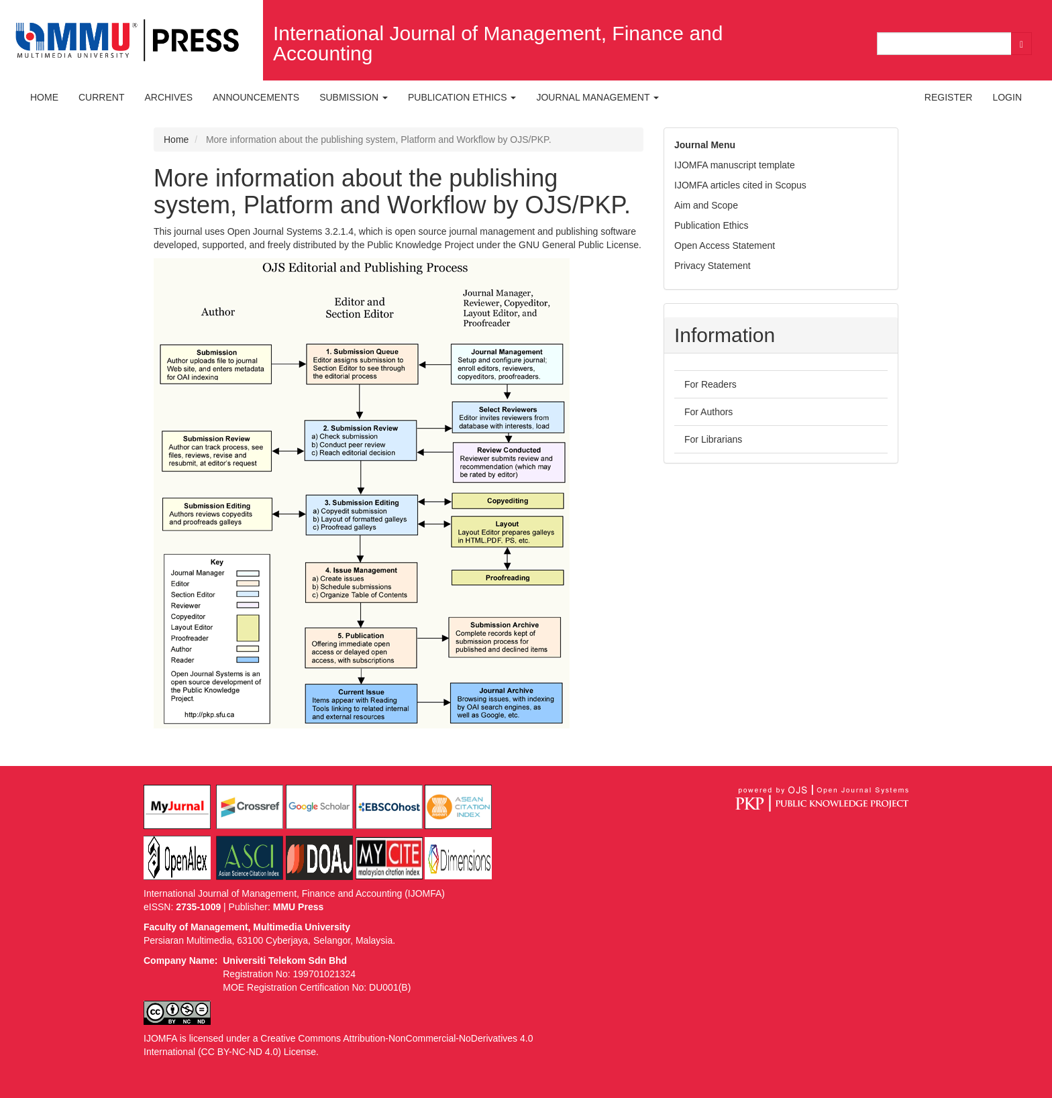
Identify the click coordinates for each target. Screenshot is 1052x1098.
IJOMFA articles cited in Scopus (740, 185)
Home (44, 97)
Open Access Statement (724, 245)
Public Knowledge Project (420, 244)
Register (949, 97)
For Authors (708, 411)
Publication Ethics (711, 225)
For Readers (710, 384)
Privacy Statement (712, 265)
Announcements (256, 97)
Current (101, 97)
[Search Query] (944, 43)
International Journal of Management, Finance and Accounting (498, 43)
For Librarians (713, 439)
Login (1007, 97)
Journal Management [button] (597, 97)
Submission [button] (353, 97)
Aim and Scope (706, 205)
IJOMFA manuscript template (734, 165)
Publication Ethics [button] (462, 97)
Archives (168, 97)
